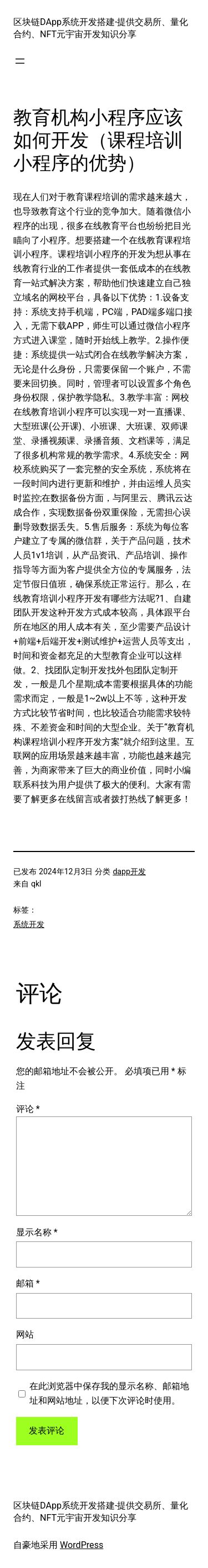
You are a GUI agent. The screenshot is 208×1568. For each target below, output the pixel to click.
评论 (28, 1109)
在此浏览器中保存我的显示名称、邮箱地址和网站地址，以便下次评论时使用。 (109, 1393)
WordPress (81, 1545)
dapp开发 (129, 871)
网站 (25, 1334)
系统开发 (28, 924)
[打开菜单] (20, 61)
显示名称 (37, 1232)
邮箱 (28, 1283)
